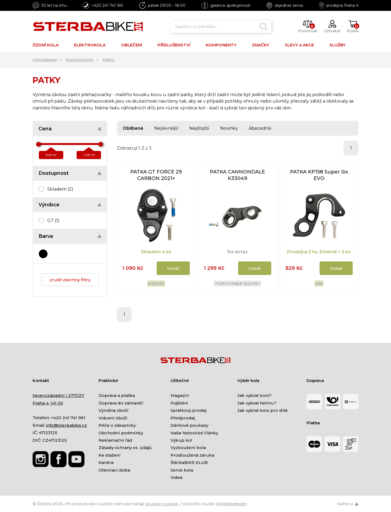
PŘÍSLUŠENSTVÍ (173, 45)
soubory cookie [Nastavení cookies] (161, 503)
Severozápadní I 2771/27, (58, 395)
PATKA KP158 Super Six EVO (319, 175)
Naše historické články (194, 432)
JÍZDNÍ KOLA (46, 45)
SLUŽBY (337, 45)
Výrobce (49, 205)
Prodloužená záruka (192, 455)
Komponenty (79, 59)
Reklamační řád (115, 440)
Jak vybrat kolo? (254, 395)
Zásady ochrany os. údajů (125, 447)
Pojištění (179, 403)
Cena (45, 129)
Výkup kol (181, 440)
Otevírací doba (114, 470)
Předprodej (183, 418)
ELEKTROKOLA (90, 45)
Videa (176, 477)
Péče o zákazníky (117, 425)
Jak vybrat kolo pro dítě (262, 410)
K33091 (156, 283)
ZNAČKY (260, 45)
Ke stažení (110, 455)
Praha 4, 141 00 (48, 403)
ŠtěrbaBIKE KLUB (189, 462)
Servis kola (182, 470)
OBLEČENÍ (131, 45)
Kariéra (106, 462)
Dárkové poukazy (189, 425)
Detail (173, 268)
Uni (319, 283)
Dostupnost (54, 173)
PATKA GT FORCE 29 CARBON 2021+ (156, 175)
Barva (46, 236)
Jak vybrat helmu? (256, 403)
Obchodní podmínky (121, 432)
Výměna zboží (113, 410)
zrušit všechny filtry (70, 279)
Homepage (45, 59)
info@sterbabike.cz (66, 425)
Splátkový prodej (188, 410)
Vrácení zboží (113, 418)
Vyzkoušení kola (188, 447)
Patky (108, 59)
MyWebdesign (231, 503)
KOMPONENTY (221, 45)
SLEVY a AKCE (299, 45)
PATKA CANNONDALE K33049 (237, 175)
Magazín (180, 395)
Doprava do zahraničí (121, 403)
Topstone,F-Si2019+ (237, 283)
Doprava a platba (117, 395)
